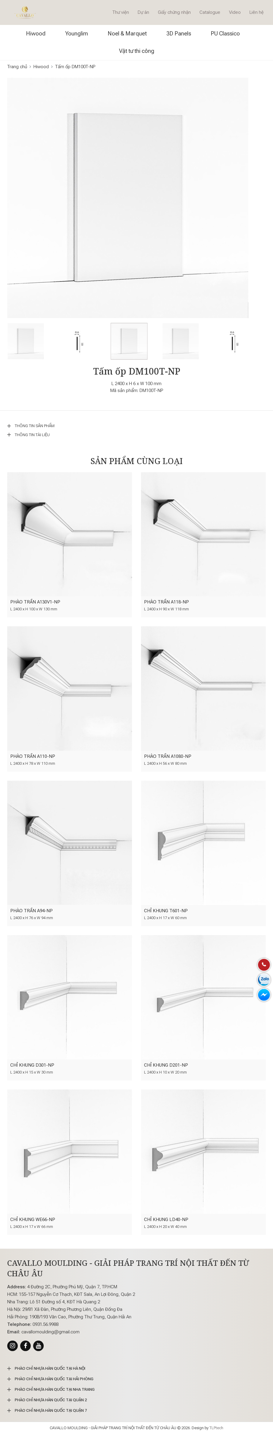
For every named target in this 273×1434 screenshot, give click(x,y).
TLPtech (216, 1428)
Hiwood (36, 33)
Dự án (143, 12)
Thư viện (120, 12)
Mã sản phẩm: (124, 390)
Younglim (76, 33)
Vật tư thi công (136, 50)
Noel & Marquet (127, 33)
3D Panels (178, 33)
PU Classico (225, 33)
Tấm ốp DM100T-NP (75, 66)
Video (235, 12)
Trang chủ (17, 66)
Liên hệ (256, 12)
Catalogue (209, 12)
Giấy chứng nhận (174, 12)
